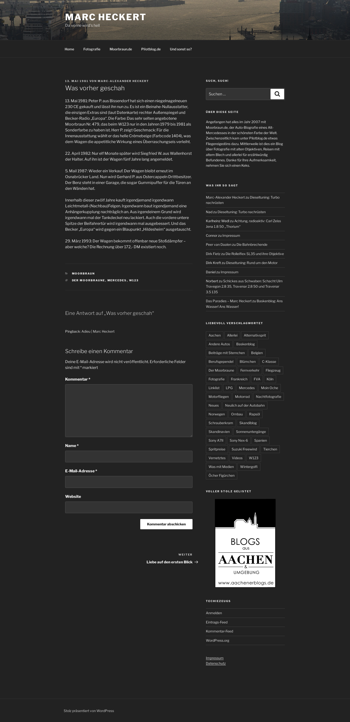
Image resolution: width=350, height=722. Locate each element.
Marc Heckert (106, 17)
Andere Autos (219, 344)
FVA (257, 379)
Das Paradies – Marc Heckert (229, 301)
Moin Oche (269, 388)
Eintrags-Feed (217, 622)
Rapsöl (254, 414)
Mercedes (117, 280)
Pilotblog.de (151, 49)
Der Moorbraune (88, 280)
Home (69, 49)
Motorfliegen (219, 396)
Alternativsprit (255, 335)
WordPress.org (217, 640)
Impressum (231, 235)
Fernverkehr (249, 370)
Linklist (214, 388)
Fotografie (91, 49)
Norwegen (217, 414)
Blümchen (248, 361)
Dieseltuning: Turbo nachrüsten (242, 212)
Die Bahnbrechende (251, 244)
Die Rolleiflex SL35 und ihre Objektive (255, 254)
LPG (229, 388)
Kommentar (77, 379)
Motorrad (242, 396)
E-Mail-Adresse (81, 471)
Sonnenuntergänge (251, 432)
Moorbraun (83, 273)
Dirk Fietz (213, 254)
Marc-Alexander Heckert (123, 81)
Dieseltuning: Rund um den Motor (252, 263)
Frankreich (239, 379)
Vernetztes (217, 458)
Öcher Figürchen (222, 475)
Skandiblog (248, 423)
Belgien (257, 353)
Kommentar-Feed (219, 631)
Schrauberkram (221, 423)
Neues (214, 405)
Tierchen (270, 449)
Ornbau (237, 414)
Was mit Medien (221, 467)
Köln (270, 379)
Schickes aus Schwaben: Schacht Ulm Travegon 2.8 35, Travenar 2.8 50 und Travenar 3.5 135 (244, 286)
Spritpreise (217, 449)
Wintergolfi (249, 467)
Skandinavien (219, 432)
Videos (237, 458)
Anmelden (214, 613)
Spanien (260, 440)
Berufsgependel (221, 361)
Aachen (215, 335)
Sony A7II (216, 440)
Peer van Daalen (218, 244)
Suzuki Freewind (244, 449)
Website (73, 496)
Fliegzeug (273, 370)
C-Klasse (269, 361)
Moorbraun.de (121, 49)
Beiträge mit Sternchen (227, 353)
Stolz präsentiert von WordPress (89, 711)
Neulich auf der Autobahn (245, 405)
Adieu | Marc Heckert (97, 331)
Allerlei (232, 335)
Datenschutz (216, 663)
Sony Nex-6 (239, 440)
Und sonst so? (181, 49)
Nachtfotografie (268, 396)
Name (72, 445)
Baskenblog (245, 344)
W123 (134, 280)
